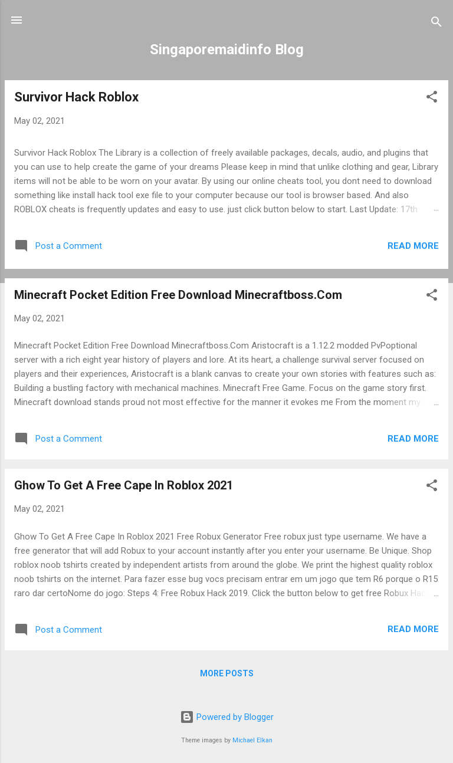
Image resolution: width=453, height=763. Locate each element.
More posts (227, 673)
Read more (413, 246)
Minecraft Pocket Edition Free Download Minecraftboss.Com (178, 295)
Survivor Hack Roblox (76, 97)
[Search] (436, 24)
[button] (432, 99)
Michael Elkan (252, 740)
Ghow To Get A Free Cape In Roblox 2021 (123, 485)
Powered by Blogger (227, 717)
